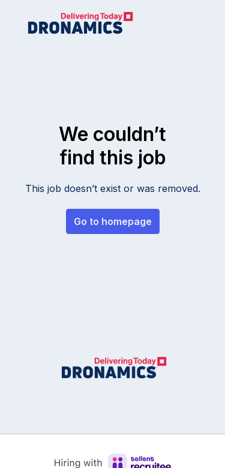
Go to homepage (113, 221)
